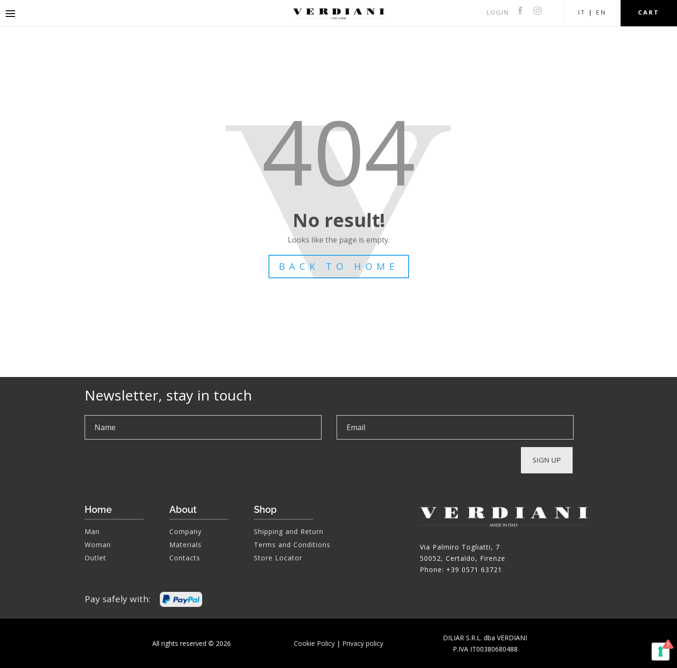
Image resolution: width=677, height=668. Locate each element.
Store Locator (278, 557)
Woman (98, 544)
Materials (185, 544)
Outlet (95, 557)
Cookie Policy (314, 643)
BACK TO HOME (339, 266)
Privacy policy (362, 643)
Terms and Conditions (292, 544)
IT (582, 12)
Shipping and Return (288, 531)
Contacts (184, 557)
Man (92, 531)
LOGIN (498, 12)
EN (601, 12)
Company (185, 531)
